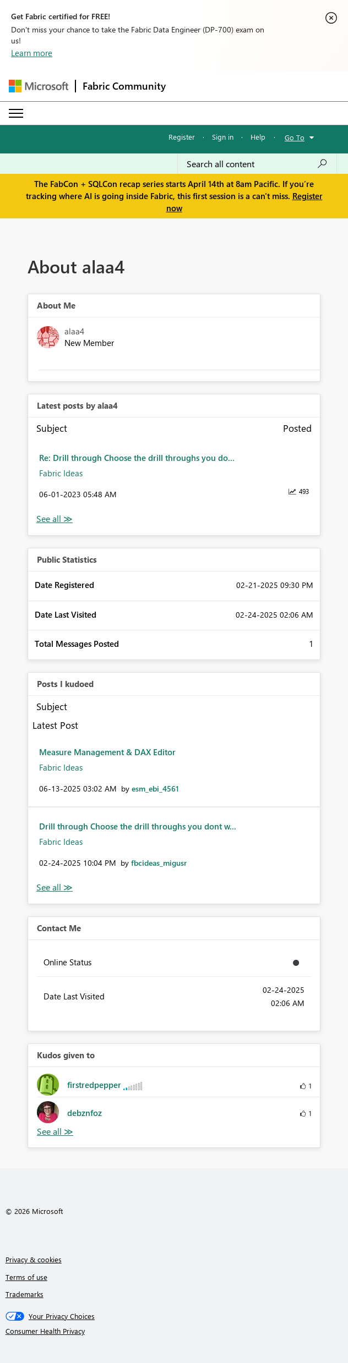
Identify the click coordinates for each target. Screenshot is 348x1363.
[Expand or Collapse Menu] (16, 113)
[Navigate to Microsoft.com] (38, 86)
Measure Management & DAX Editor (107, 751)
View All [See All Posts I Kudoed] (54, 887)
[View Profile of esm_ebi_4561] (155, 788)
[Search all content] (257, 163)
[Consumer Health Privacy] (174, 1331)
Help (258, 136)
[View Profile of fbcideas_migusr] (159, 863)
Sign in (222, 136)
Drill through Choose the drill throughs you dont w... (137, 826)
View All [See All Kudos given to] (55, 1131)
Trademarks (25, 1294)
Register (181, 136)
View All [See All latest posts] (54, 519)
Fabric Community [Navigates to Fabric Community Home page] (124, 85)
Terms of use (26, 1277)
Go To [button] (294, 137)
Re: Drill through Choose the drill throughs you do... (137, 457)
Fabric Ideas (61, 473)
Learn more (31, 52)
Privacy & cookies (34, 1259)
